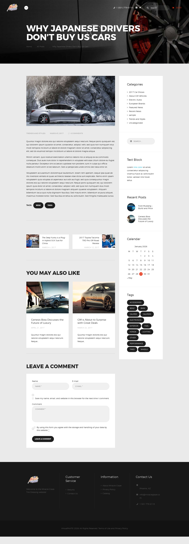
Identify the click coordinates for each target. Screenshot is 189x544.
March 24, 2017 (85, 334)
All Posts (40, 46)
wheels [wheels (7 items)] (144, 355)
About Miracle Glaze (112, 493)
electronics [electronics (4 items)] (136, 326)
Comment (37, 411)
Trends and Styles (35, 133)
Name (35, 387)
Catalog (106, 500)
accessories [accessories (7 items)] (136, 302)
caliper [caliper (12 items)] (133, 314)
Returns (71, 497)
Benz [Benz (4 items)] (132, 308)
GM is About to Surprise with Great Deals (92, 324)
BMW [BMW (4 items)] (143, 308)
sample (132, 115)
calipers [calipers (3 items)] (134, 320)
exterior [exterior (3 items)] (134, 332)
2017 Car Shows (136, 92)
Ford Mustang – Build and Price (145, 207)
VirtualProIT (66, 536)
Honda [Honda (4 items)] (133, 338)
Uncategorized (136, 123)
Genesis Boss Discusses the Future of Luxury (46, 324)
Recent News (135, 111)
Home (29, 46)
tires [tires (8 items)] (132, 355)
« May (129, 278)
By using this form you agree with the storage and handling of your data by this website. (72, 436)
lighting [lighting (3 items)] (147, 338)
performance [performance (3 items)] (137, 349)
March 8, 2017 (56, 133)
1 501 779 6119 (147, 511)
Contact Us (72, 501)
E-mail (75, 387)
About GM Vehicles (138, 96)
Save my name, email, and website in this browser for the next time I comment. (72, 405)
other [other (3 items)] (133, 343)
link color (138, 167)
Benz (38, 205)
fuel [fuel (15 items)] (147, 332)
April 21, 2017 (37, 334)
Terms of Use (104, 536)
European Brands (137, 103)
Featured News (136, 107)
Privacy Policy (109, 497)
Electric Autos (135, 100)
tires (50, 205)
